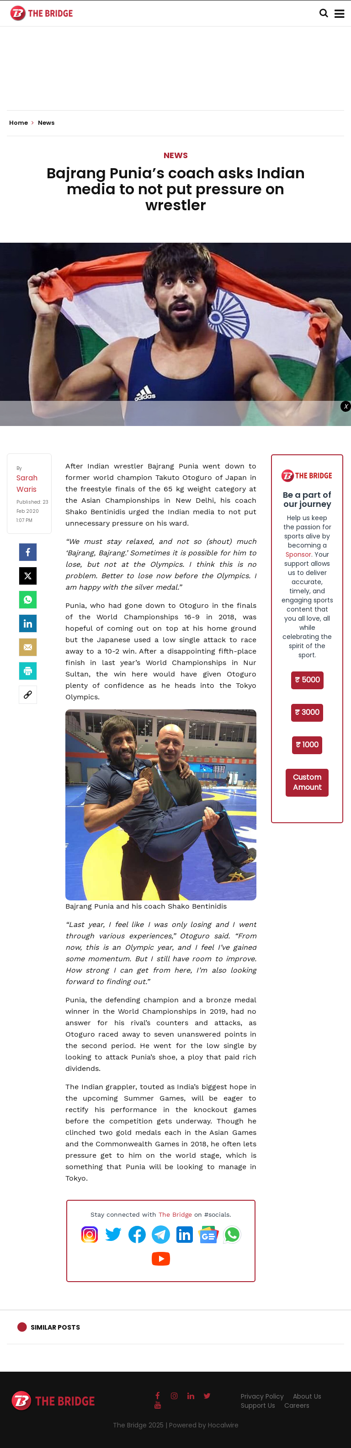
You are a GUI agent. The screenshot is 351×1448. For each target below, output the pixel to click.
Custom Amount (307, 782)
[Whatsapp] (28, 600)
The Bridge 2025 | (141, 1425)
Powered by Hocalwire (204, 1425)
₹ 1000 (307, 745)
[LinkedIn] (28, 623)
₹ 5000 (307, 680)
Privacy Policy (262, 1396)
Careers (296, 1405)
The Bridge (175, 1214)
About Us (307, 1396)
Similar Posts (55, 1327)
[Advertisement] (175, 82)
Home (21, 123)
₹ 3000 (307, 712)
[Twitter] (28, 576)
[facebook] (28, 552)
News (176, 155)
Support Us (258, 1405)
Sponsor (298, 554)
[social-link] (28, 695)
